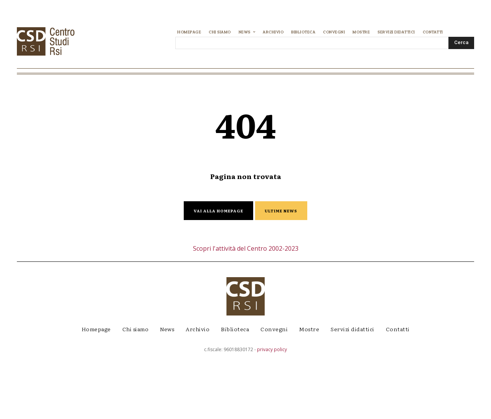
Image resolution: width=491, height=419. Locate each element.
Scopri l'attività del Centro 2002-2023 (245, 312)
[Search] (461, 43)
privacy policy (272, 413)
